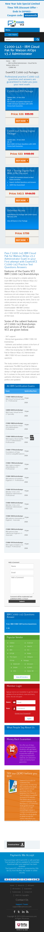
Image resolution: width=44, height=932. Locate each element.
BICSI (11, 646)
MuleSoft (16, 664)
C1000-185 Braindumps (14, 516)
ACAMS (29, 667)
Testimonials (16, 892)
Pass (8, 708)
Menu (8, 30)
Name (8, 702)
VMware (30, 657)
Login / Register (12, 34)
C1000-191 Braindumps (14, 542)
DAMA (15, 667)
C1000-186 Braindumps (14, 397)
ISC (28, 650)
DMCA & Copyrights (22, 895)
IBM (14, 61)
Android (30, 643)
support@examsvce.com (22, 907)
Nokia (29, 653)
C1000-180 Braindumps (14, 476)
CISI (14, 671)
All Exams (31, 885)
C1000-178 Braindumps (14, 463)
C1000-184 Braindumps (14, 503)
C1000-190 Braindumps (14, 529)
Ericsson (30, 664)
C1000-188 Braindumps (14, 423)
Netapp (26, 660)
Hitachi (29, 646)
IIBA (11, 650)
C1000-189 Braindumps (14, 436)
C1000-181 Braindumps (14, 489)
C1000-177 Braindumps (14, 450)
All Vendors (16, 889)
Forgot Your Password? (23, 713)
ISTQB (12, 653)
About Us (21, 885)
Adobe (12, 643)
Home (8, 61)
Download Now (16, 844)
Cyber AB (30, 671)
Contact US (28, 892)
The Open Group (13, 658)
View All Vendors (22, 677)
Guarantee (28, 889)
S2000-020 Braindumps (14, 410)
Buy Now (31, 438)
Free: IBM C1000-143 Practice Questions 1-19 (21, 626)
